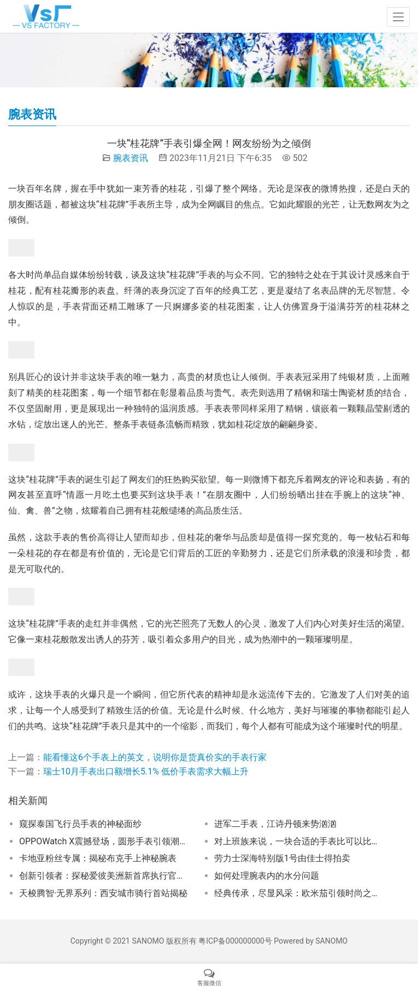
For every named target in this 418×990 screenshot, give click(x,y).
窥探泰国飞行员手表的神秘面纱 (80, 824)
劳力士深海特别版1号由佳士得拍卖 (282, 858)
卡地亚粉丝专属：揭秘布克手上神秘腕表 (97, 858)
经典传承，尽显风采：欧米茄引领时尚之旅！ (300, 893)
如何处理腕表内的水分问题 (266, 875)
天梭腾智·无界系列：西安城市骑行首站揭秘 (103, 893)
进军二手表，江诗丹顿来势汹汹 (275, 824)
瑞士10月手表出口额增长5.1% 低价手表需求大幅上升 (146, 771)
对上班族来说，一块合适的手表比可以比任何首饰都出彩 (300, 841)
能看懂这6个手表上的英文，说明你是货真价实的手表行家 (155, 757)
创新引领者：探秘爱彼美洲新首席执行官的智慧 (105, 875)
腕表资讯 (130, 158)
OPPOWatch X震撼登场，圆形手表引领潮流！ (105, 841)
